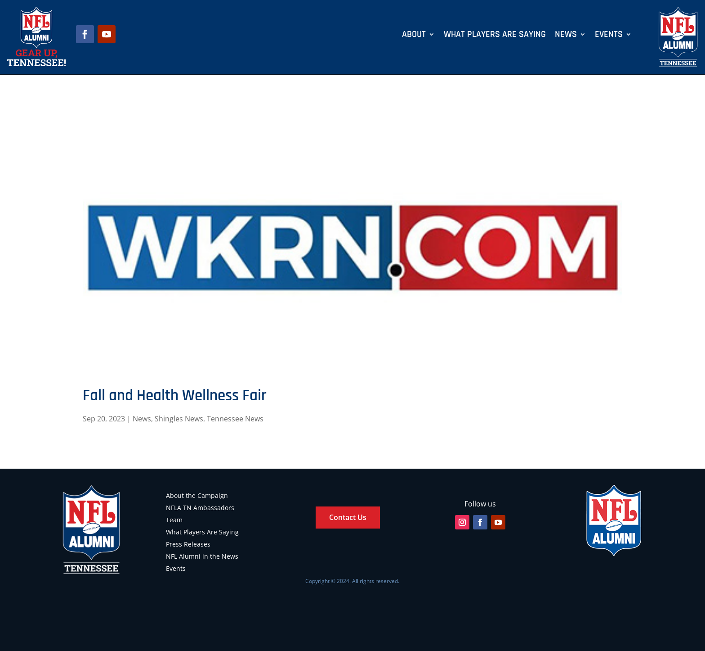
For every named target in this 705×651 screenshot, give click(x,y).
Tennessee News (235, 419)
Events (609, 35)
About (414, 35)
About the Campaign (197, 495)
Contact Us (347, 517)
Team (174, 519)
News (566, 35)
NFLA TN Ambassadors (200, 507)
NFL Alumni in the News (202, 556)
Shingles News (179, 419)
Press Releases (188, 544)
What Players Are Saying (495, 35)
